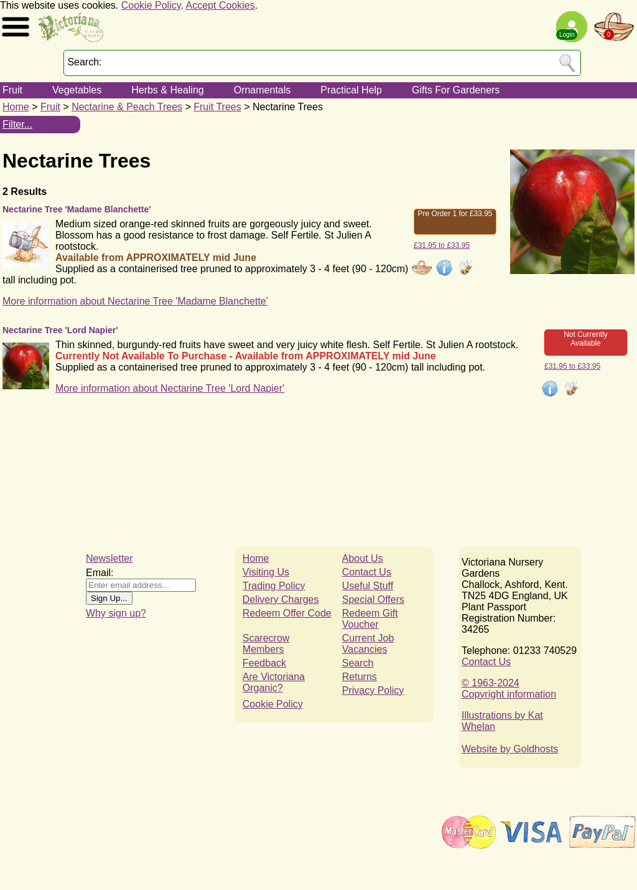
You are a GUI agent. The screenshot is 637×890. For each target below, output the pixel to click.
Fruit (12, 90)
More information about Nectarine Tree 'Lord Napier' (169, 388)
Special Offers (373, 599)
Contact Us (366, 572)
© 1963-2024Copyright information (509, 688)
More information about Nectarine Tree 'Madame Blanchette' (135, 301)
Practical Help (351, 90)
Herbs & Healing (167, 90)
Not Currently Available (586, 339)
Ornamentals (262, 90)
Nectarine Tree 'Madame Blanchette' (76, 209)
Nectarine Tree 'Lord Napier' (60, 330)
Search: (84, 62)
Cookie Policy (151, 5)
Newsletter (109, 558)
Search (358, 663)
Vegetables (76, 90)
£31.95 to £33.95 (442, 245)
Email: (99, 572)
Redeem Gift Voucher (370, 619)
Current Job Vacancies (368, 644)
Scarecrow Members (266, 644)
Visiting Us (266, 572)
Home (15, 107)
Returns (359, 676)
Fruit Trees (217, 107)
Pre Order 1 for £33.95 (454, 213)
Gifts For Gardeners (456, 90)
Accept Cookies (220, 5)
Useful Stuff (367, 585)
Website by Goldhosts (510, 749)
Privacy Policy (373, 690)
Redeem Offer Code (287, 613)
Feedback (264, 663)
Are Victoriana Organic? (274, 682)
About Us (362, 558)
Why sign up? (116, 613)
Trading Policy (274, 585)
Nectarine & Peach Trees (127, 107)
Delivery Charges (281, 599)
